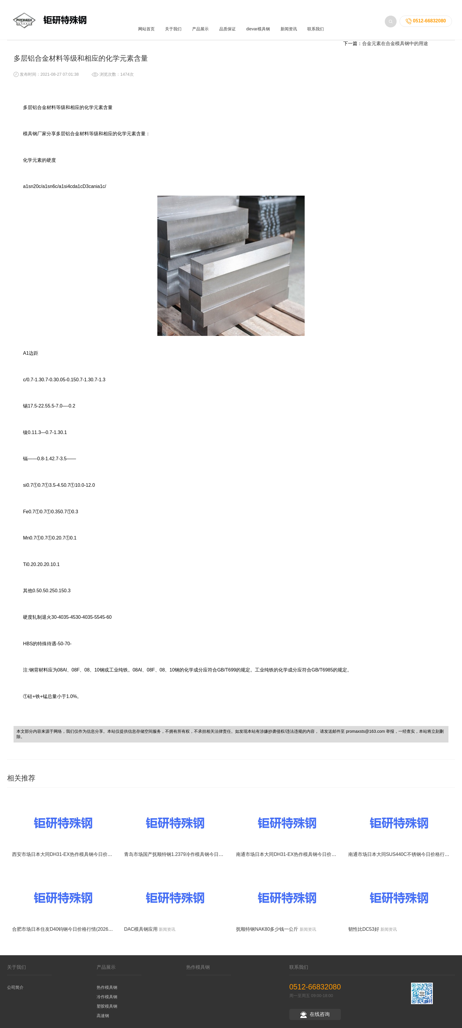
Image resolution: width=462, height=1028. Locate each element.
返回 (433, 38)
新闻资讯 (288, 18)
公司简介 (15, 995)
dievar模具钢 (258, 18)
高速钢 (103, 1023)
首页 (46, 38)
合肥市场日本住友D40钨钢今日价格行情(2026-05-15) (67, 937)
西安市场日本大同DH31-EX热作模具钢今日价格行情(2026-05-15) (80, 862)
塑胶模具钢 (107, 1014)
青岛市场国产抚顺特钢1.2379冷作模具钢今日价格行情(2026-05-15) (194, 862)
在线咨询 (315, 1022)
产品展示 (200, 18)
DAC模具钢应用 (141, 937)
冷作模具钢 (107, 1004)
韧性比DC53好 (363, 937)
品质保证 (227, 18)
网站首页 (146, 18)
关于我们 (173, 18)
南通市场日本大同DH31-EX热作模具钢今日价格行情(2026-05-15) (304, 862)
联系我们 (315, 18)
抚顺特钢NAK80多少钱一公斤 (267, 937)
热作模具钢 (107, 995)
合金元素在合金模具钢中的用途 (395, 51)
